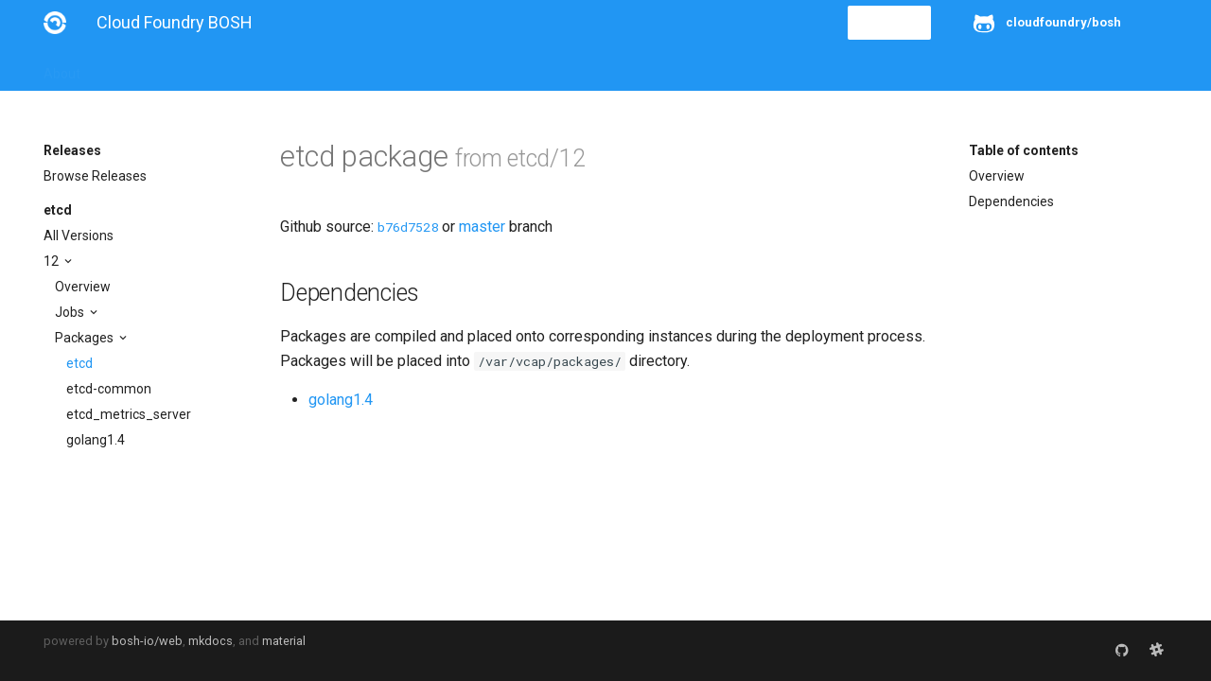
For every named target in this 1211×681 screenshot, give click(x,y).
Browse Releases (95, 175)
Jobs (71, 312)
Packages (85, 337)
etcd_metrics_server (128, 414)
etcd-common (108, 388)
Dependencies (1011, 201)
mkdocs (210, 641)
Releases (459, 68)
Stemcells (378, 68)
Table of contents (1024, 150)
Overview (83, 286)
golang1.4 (95, 439)
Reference (292, 68)
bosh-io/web (147, 641)
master (482, 227)
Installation (137, 68)
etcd (58, 210)
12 (52, 261)
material (284, 641)
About (62, 68)
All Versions (79, 235)
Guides (215, 68)
